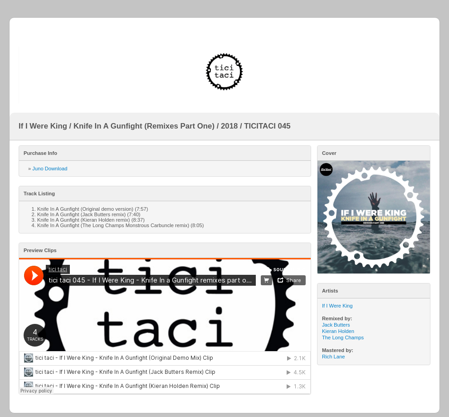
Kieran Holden (338, 331)
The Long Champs (343, 337)
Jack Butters (336, 325)
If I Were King (337, 305)
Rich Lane (333, 356)
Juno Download (49, 168)
